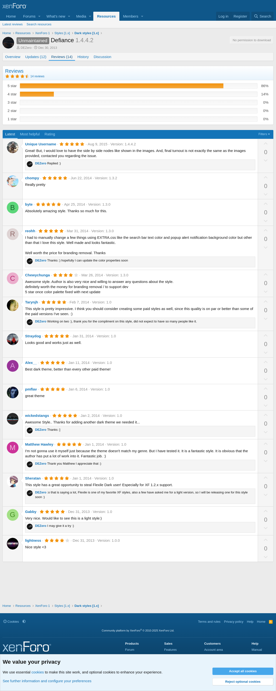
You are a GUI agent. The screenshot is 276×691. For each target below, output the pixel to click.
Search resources (39, 24)
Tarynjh (31, 302)
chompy (32, 178)
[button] (39, 16)
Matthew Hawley (39, 444)
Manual (257, 649)
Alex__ (31, 363)
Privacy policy (233, 621)
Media (81, 16)
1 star (12, 119)
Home (11, 16)
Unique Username (40, 144)
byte (29, 204)
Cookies (11, 621)
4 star (12, 94)
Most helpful (30, 134)
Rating (50, 134)
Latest (10, 134)
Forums (29, 16)
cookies (37, 672)
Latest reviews (12, 24)
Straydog (33, 336)
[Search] (262, 16)
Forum (129, 649)
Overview (12, 57)
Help (250, 621)
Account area (213, 649)
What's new (56, 16)
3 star (12, 102)
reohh (30, 231)
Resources (106, 16)
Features (170, 649)
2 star (12, 111)
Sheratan (33, 478)
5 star (12, 86)
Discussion (102, 57)
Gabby (31, 512)
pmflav (31, 389)
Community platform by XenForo (138, 630)
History (83, 57)
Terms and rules (209, 621)
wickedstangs (37, 415)
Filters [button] (262, 134)
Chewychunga (37, 275)
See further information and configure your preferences (47, 681)
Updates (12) (36, 57)
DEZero (26, 48)
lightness (33, 540)
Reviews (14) (62, 57)
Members (130, 16)
